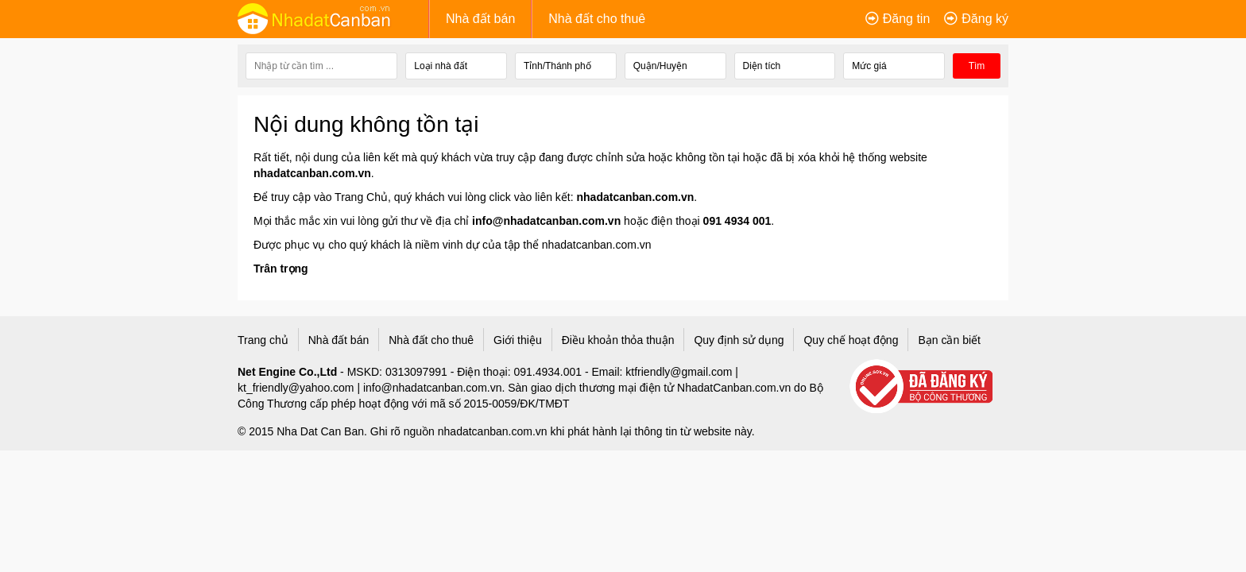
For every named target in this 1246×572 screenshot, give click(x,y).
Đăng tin (907, 18)
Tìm (977, 66)
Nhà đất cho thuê (596, 18)
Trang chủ (263, 340)
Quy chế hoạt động (850, 340)
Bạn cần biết (949, 340)
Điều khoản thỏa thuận (618, 340)
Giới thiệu (517, 340)
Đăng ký (985, 18)
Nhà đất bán (480, 18)
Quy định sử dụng (739, 340)
